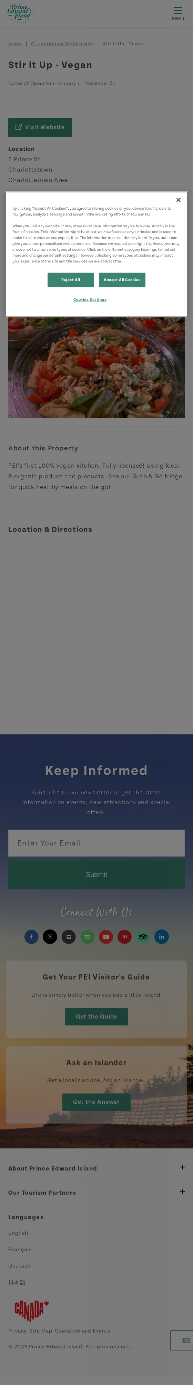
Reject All (70, 280)
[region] (96, 254)
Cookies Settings (90, 299)
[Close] (178, 199)
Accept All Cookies (122, 280)
